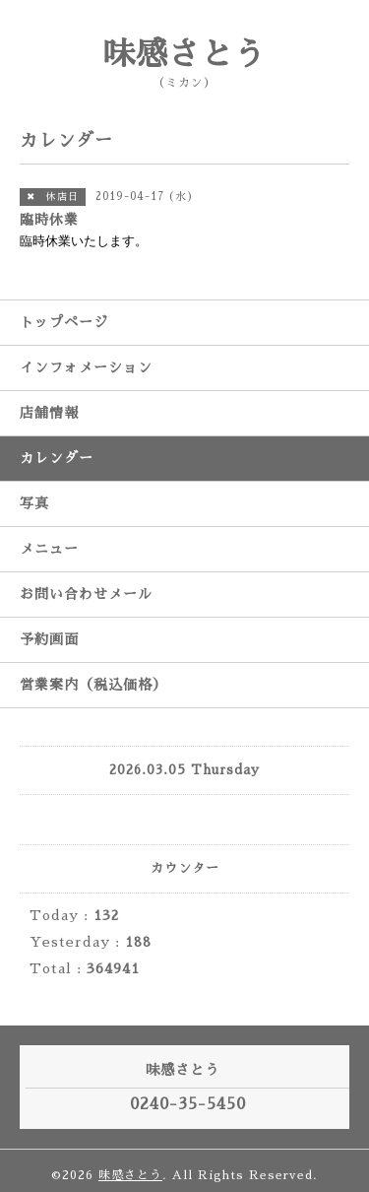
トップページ (64, 322)
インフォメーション (86, 367)
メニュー (49, 549)
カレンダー (56, 458)
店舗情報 (49, 413)
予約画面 (49, 639)
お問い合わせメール (86, 594)
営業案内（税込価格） (93, 685)
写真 (34, 503)
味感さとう (184, 54)
